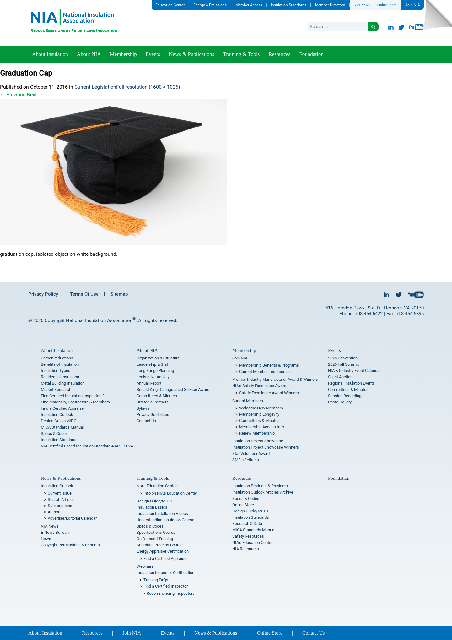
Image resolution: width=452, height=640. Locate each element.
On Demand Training (155, 538)
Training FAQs (155, 579)
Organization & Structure (158, 358)
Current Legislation (95, 87)
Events (153, 54)
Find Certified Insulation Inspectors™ (73, 395)
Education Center (170, 5)
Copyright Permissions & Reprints (70, 545)
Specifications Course (156, 532)
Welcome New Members (261, 408)
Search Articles (61, 499)
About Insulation (50, 54)
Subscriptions (60, 505)
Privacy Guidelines (153, 414)
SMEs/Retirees (245, 459)
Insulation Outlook (57, 414)
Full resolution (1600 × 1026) (148, 87)
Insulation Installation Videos (162, 513)
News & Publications (191, 54)
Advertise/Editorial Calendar (72, 518)
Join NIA (412, 5)
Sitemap (119, 294)
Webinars (145, 566)
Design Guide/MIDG (59, 420)
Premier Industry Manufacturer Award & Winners (275, 379)
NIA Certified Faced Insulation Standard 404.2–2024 (87, 446)
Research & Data (247, 523)
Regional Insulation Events (351, 383)
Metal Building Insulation (62, 383)
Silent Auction (340, 377)
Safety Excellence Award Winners (269, 393)
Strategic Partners (153, 402)
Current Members (247, 400)
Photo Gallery (340, 402)
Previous (12, 94)
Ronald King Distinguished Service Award (173, 389)
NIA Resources (245, 548)
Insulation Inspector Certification (165, 572)
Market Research (56, 389)
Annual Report (149, 383)
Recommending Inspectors (171, 593)
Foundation (311, 54)
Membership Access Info (261, 426)
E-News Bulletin (55, 532)
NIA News (362, 5)
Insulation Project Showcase (257, 441)
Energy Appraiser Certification (163, 551)
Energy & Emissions (210, 5)
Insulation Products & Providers (260, 486)
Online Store (386, 5)
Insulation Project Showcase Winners (265, 447)
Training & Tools (241, 54)
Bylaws (143, 408)
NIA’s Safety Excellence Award (259, 385)
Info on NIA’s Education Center (170, 493)
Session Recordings (345, 395)
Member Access (248, 5)
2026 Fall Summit (343, 364)
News (46, 538)
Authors (55, 512)
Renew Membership (257, 433)
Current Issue (60, 493)
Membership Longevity (259, 414)
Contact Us (146, 420)
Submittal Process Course (160, 545)
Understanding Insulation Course (165, 519)
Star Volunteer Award (251, 453)
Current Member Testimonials (265, 371)
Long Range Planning (155, 370)
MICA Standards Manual (62, 427)
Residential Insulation (60, 377)
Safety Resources (248, 536)
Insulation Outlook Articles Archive (262, 492)
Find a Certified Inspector (165, 586)
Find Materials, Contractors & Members (75, 402)
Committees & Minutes (157, 395)
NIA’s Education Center (157, 486)
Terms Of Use (84, 294)
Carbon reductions (57, 358)
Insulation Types (55, 370)
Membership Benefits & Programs (269, 365)
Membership (123, 54)
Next (35, 94)
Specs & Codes (54, 433)
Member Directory (330, 5)
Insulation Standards (288, 5)
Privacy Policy (43, 294)
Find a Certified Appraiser (63, 408)
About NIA (89, 54)
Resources (279, 54)
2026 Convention (343, 358)
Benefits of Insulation (60, 364)
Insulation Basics (152, 507)
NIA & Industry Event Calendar (354, 370)
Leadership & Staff (153, 364)
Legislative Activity (153, 377)
